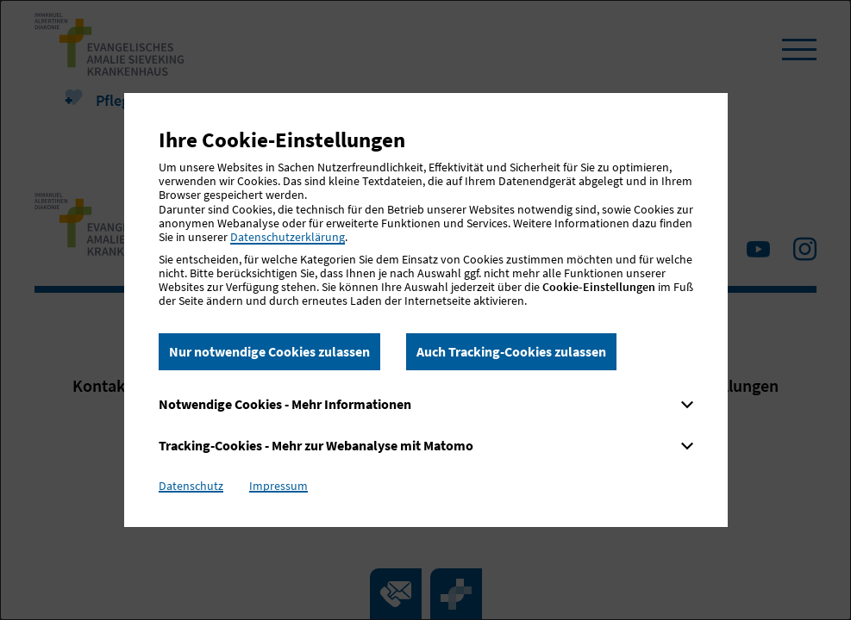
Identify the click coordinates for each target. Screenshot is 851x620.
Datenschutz (191, 486)
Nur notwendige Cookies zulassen (269, 351)
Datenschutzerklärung (287, 237)
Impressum (278, 486)
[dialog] (425, 310)
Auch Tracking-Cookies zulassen (511, 351)
